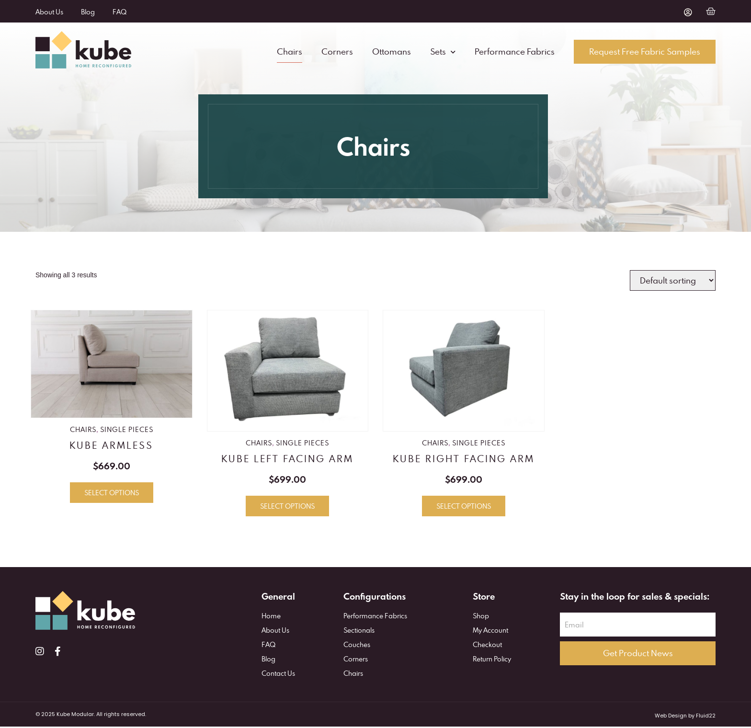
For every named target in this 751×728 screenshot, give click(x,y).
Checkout (487, 646)
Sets (442, 52)
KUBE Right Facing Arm (464, 460)
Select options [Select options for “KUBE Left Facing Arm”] (287, 507)
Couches (356, 646)
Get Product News (638, 654)
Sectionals (359, 632)
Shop (481, 617)
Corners (337, 52)
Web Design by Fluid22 (685, 717)
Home (271, 617)
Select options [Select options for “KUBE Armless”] (111, 494)
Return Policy (492, 660)
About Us (49, 11)
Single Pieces (126, 430)
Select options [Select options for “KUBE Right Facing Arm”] (463, 507)
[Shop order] (673, 282)
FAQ (122, 11)
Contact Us (278, 675)
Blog (89, 11)
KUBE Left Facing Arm (287, 460)
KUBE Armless (111, 446)
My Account (490, 632)
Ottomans (391, 52)
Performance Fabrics (515, 52)
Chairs (289, 52)
